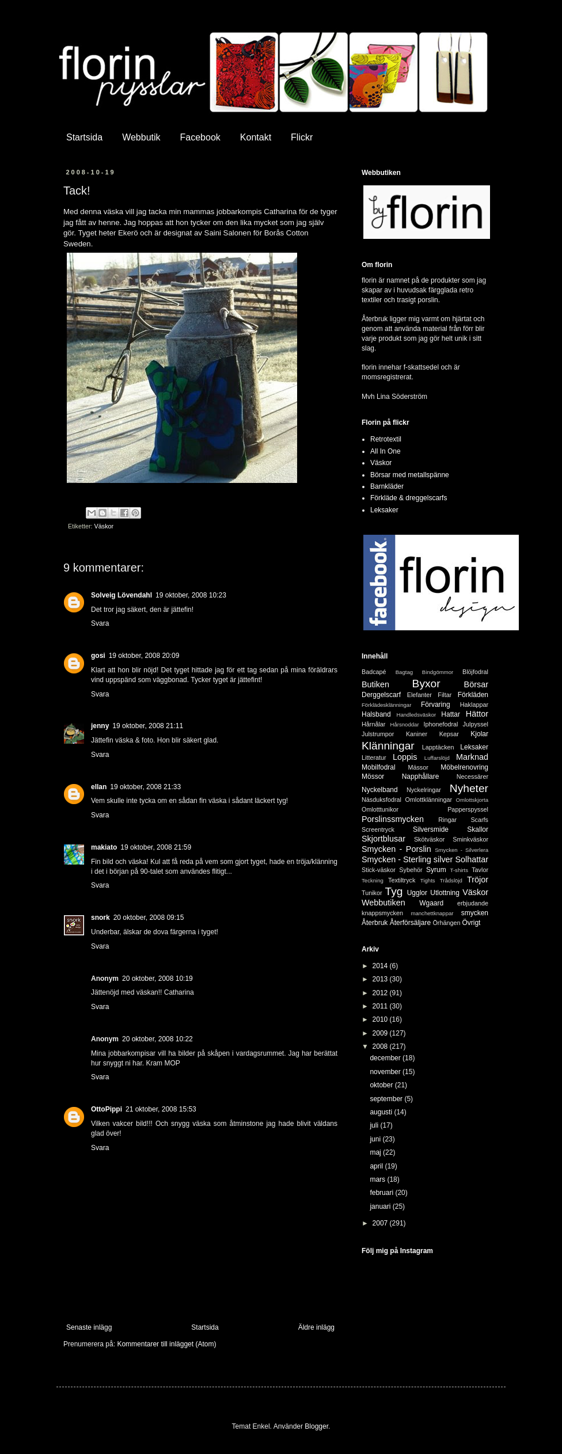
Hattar (450, 714)
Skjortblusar (383, 838)
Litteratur (374, 757)
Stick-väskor (379, 869)
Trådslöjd (451, 880)
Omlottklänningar (428, 799)
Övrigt (471, 923)
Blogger (316, 1426)
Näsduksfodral (381, 799)
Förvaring (435, 705)
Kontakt (255, 137)
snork (100, 917)
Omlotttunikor (380, 809)
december (386, 1058)
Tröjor (477, 879)
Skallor (477, 829)
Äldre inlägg (316, 1327)
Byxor (426, 683)
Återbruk (375, 923)
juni (376, 1139)
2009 (381, 1033)
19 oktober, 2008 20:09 (144, 656)
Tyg (394, 891)
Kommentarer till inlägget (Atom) (166, 1344)
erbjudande (472, 903)
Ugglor (417, 893)
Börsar (476, 684)
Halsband (376, 714)
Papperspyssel (467, 809)
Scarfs (479, 819)
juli (375, 1125)
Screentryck (378, 829)
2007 (381, 1223)
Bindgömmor (437, 672)
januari (381, 1206)
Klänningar (388, 746)
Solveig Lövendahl (121, 595)
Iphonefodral (440, 724)
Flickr (302, 137)
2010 (381, 1019)
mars (378, 1179)
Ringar (447, 819)
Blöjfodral (475, 671)
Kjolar (479, 734)
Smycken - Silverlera (461, 850)
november (386, 1072)
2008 (381, 1046)
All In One (385, 451)
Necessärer (472, 776)
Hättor (477, 713)
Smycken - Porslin (396, 849)
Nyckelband (380, 790)
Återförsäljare (410, 923)
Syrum (436, 870)
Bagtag (404, 672)
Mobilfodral (379, 767)
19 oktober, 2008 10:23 (190, 595)
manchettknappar (432, 913)
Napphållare (420, 776)
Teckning (372, 880)
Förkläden (473, 695)
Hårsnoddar (404, 724)
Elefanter (419, 694)
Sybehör (410, 869)
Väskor (104, 526)
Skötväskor (429, 839)
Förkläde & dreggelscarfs (408, 498)
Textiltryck (401, 880)
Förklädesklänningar (386, 705)
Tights (427, 880)
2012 (381, 993)
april (377, 1166)
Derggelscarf (381, 695)
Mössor (373, 776)
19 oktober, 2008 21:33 (145, 787)
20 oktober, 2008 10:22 (157, 1039)
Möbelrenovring (464, 767)
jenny (100, 726)
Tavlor (480, 869)
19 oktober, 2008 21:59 (155, 847)
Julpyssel (475, 724)
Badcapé (374, 671)
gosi (98, 656)
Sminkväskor (470, 839)
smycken (474, 913)
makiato (104, 847)
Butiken (375, 684)
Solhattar (471, 859)
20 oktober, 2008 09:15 (148, 917)
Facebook (200, 137)
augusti (382, 1112)
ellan (99, 787)
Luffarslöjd (437, 758)
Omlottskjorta (471, 800)
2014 (381, 966)
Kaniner (416, 733)
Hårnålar (373, 724)
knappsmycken (382, 912)
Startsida (84, 137)
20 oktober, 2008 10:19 (157, 979)
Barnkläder (387, 486)
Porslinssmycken (393, 819)
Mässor (418, 767)
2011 (381, 1006)
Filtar (444, 694)
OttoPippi (106, 1109)
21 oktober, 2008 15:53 (161, 1109)
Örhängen (446, 922)
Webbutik (141, 137)
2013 (381, 979)
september (387, 1099)
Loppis (405, 757)
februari (382, 1193)
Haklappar (474, 704)
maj (376, 1152)
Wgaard (431, 903)
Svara (100, 623)
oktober (382, 1085)
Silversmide (431, 829)
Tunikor (372, 892)
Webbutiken (383, 902)
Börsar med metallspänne (409, 475)
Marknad (472, 757)
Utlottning (445, 893)
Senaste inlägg (89, 1327)
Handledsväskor (416, 714)
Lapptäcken (438, 747)
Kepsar (449, 733)
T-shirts (459, 870)
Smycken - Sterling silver (407, 859)
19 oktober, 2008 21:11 (147, 726)
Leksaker (384, 510)
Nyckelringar (424, 789)
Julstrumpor (378, 733)
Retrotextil (385, 439)
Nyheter (469, 788)
